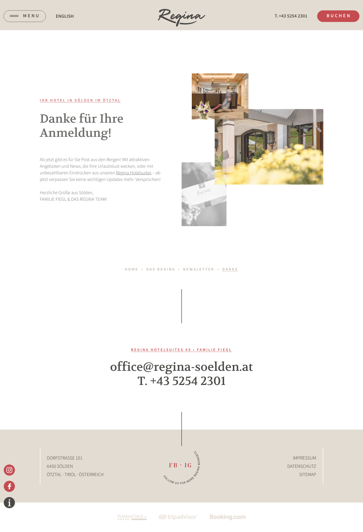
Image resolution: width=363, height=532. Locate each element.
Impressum (304, 458)
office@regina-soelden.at (181, 367)
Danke (230, 269)
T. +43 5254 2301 (181, 381)
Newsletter (198, 269)
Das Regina (160, 269)
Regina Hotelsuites (133, 177)
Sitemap (307, 474)
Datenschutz (301, 466)
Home (131, 269)
